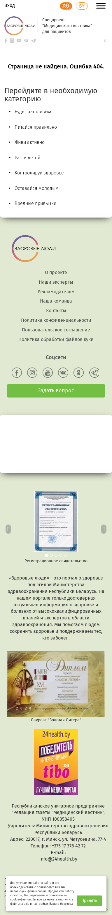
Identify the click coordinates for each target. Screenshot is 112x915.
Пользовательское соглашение (56, 330)
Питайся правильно (36, 127)
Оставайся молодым (37, 188)
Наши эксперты (56, 282)
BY (82, 6)
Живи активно (30, 142)
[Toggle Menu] (101, 5)
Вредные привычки (35, 203)
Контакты (56, 310)
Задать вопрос (56, 390)
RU (66, 6)
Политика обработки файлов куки (56, 339)
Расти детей (27, 157)
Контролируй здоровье (39, 173)
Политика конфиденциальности (56, 320)
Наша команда (56, 301)
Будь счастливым (33, 111)
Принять (89, 900)
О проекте (56, 272)
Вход (9, 5)
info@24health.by (58, 859)
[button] (8, 527)
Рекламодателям (56, 291)
